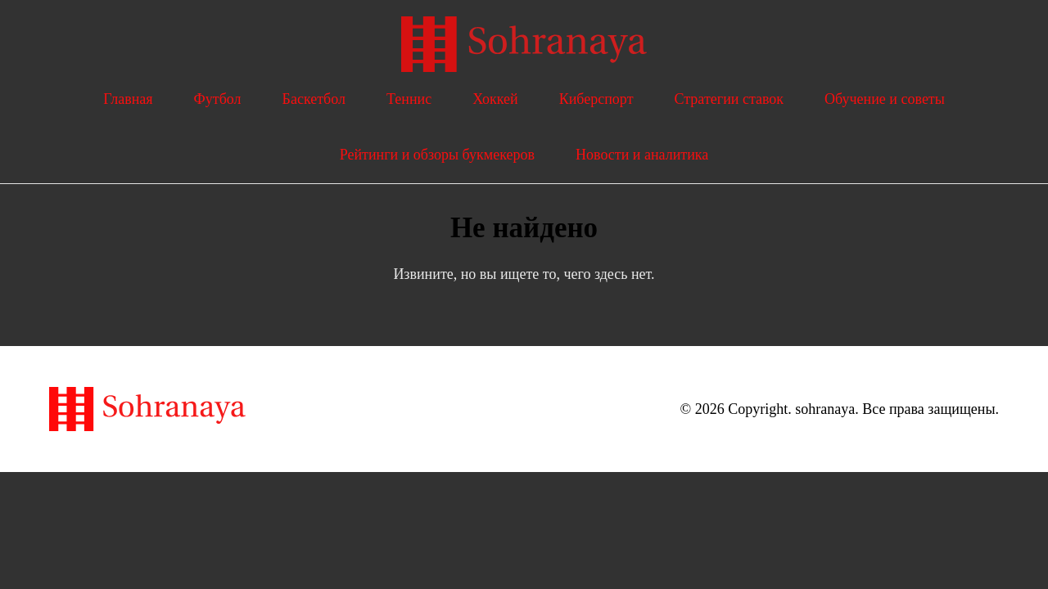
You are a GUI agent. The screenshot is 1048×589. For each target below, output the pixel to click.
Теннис (408, 99)
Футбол (218, 99)
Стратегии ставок (729, 99)
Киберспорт (596, 99)
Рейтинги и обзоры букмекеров (437, 154)
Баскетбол (314, 99)
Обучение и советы (884, 99)
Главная (127, 99)
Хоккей (495, 99)
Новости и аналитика (642, 154)
